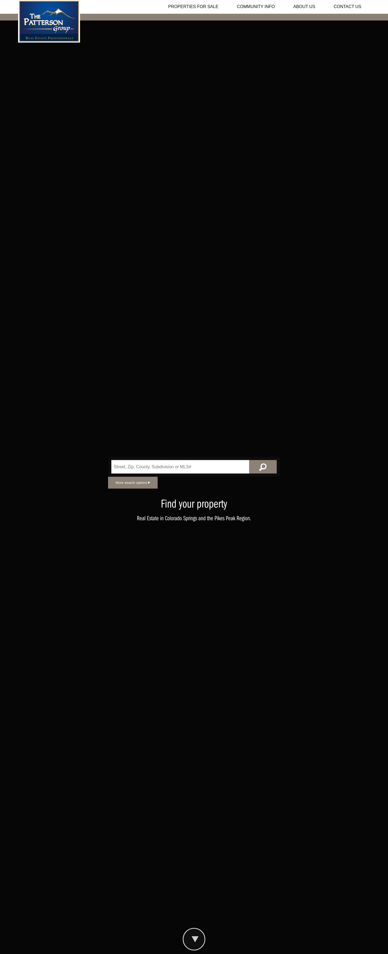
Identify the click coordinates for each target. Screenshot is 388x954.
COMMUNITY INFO (256, 6)
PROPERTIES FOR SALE (193, 6)
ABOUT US (304, 6)
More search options (133, 483)
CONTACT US (347, 6)
